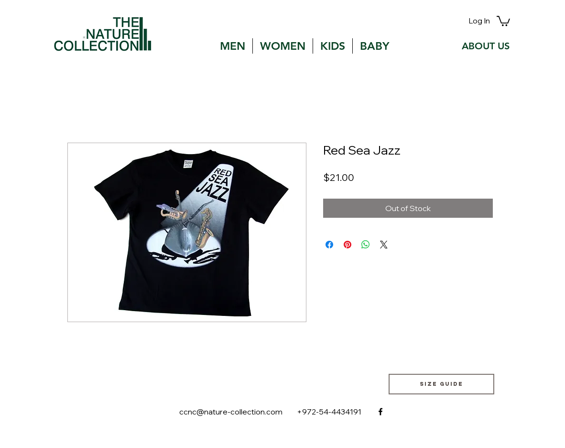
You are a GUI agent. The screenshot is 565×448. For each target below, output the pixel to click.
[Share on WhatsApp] (365, 244)
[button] (503, 20)
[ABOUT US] (485, 46)
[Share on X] (384, 244)
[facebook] (380, 411)
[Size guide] (441, 384)
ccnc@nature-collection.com (230, 411)
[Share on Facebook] (329, 244)
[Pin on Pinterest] (347, 244)
